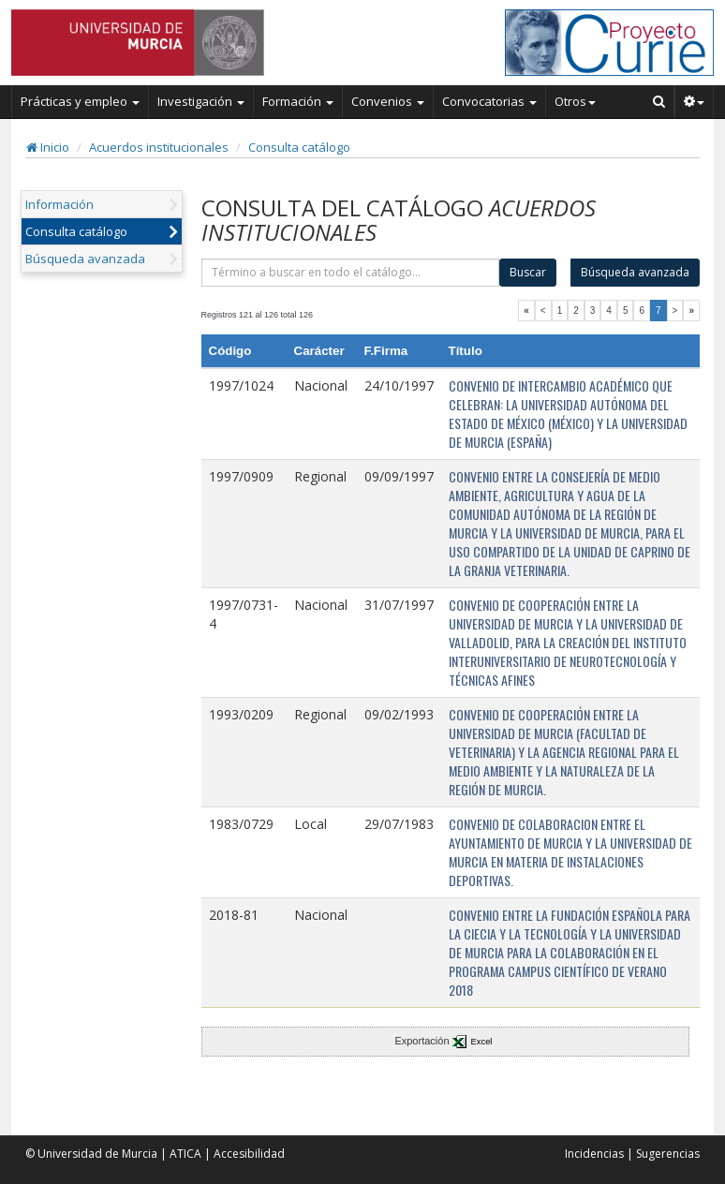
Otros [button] (575, 101)
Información (59, 204)
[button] (694, 101)
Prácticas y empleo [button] (80, 101)
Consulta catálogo (299, 147)
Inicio (47, 147)
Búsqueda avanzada (85, 258)
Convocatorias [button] (489, 101)
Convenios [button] (387, 101)
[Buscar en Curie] (659, 101)
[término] (350, 273)
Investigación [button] (200, 101)
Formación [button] (297, 101)
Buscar (528, 272)
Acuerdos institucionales (159, 147)
